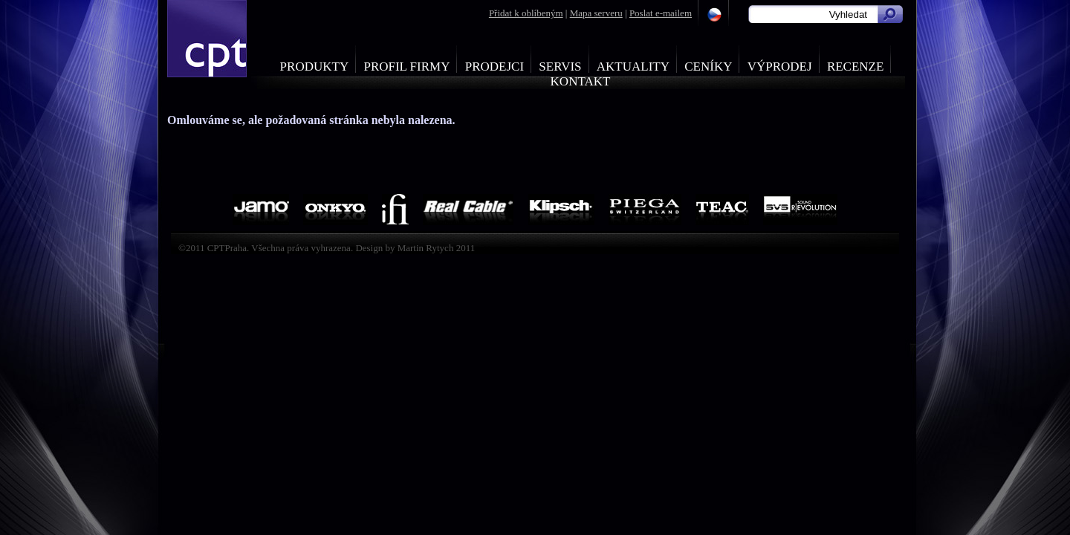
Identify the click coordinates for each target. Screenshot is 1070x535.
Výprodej (780, 66)
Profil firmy (406, 66)
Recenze (855, 66)
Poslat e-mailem (660, 13)
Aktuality (633, 66)
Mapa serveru (596, 13)
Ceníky (708, 66)
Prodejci (494, 66)
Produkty (314, 66)
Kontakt (581, 81)
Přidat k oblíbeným (526, 13)
